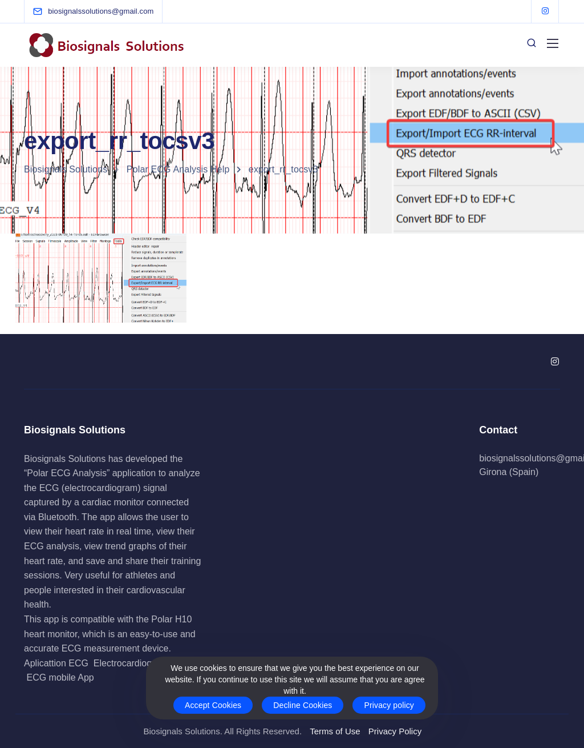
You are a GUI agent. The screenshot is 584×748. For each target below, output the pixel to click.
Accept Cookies (213, 705)
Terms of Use (335, 731)
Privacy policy (389, 705)
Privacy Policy (394, 731)
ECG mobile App (60, 677)
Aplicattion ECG (56, 663)
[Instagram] (545, 11)
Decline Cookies (302, 705)
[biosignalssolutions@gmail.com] (100, 11)
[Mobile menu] (552, 43)
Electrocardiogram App (140, 663)
